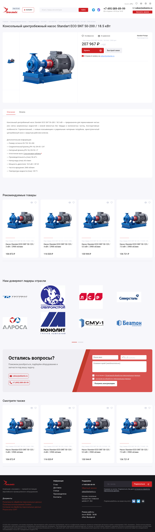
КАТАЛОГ (28, 10)
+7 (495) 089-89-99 (19, 383)
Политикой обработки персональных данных (122, 375)
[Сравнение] (141, 3)
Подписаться (142, 484)
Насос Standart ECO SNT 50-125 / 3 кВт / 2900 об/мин (20, 245)
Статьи (56, 491)
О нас (55, 485)
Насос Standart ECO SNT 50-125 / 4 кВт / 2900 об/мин (58, 245)
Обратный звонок (89, 488)
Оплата (22, 112)
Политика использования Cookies (17, 505)
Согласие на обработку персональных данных (22, 507)
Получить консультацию (105, 384)
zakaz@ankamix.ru (19, 376)
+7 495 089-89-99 (114, 8)
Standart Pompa (142, 35)
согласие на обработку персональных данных (113, 379)
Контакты (57, 497)
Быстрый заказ (113, 50)
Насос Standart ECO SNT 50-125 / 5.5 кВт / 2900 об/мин (96, 245)
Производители (59, 494)
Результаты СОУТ (10, 510)
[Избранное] (136, 3)
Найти (83, 10)
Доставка (57, 488)
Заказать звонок (142, 12)
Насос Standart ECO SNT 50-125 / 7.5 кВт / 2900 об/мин (134, 245)
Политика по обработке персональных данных (22, 502)
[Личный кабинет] (145, 3)
